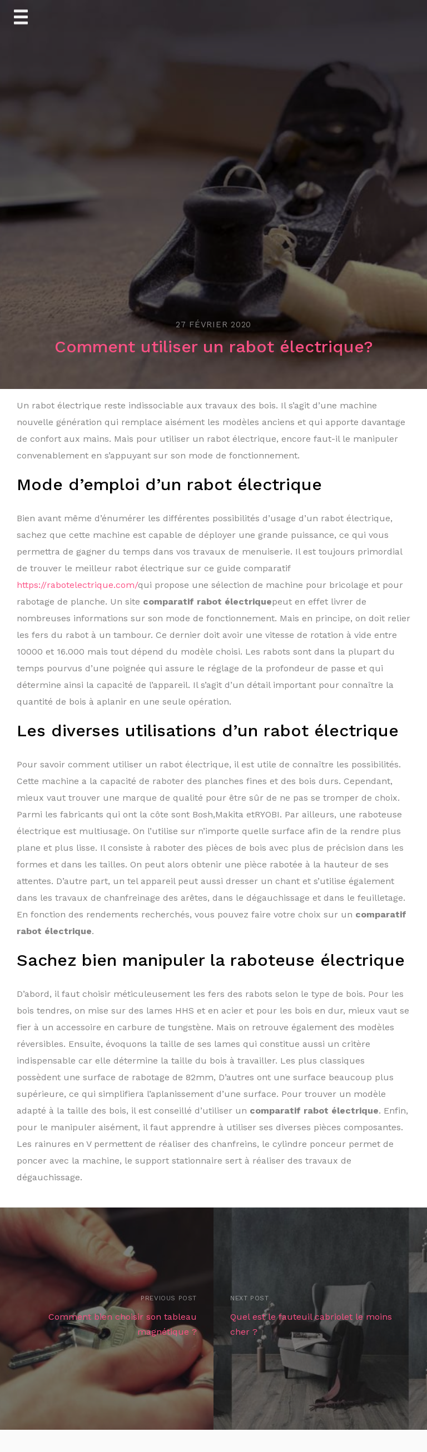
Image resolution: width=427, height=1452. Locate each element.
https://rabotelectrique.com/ (77, 585)
